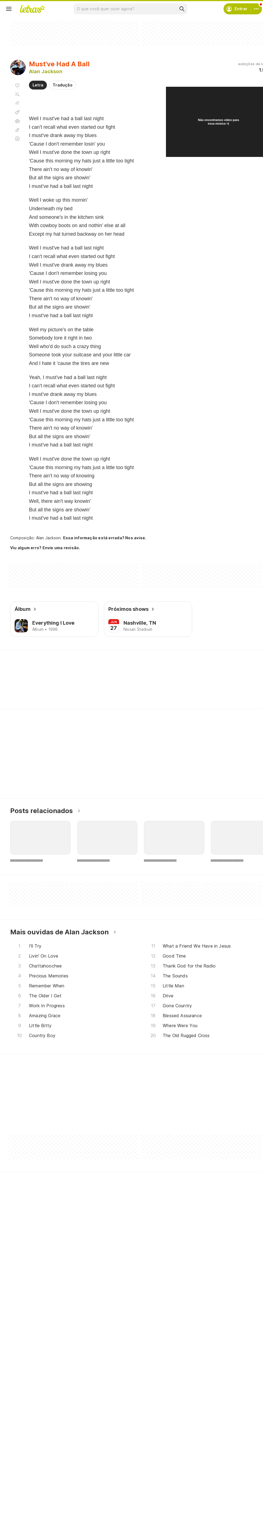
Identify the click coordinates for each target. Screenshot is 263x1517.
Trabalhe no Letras (212, 1513)
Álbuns (23, 1494)
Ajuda (200, 1474)
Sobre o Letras (208, 1504)
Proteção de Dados (212, 1494)
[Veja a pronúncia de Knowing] (58, 687)
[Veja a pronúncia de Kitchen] (91, 687)
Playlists (24, 1504)
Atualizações (28, 1513)
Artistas (24, 1484)
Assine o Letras (120, 1513)
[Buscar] (181, 8)
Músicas (24, 1474)
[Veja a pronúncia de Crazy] (120, 687)
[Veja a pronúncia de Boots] (147, 687)
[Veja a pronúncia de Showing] (25, 687)
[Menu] (9, 8)
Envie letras (116, 1494)
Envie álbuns (117, 1484)
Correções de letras (124, 1504)
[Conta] (256, 8)
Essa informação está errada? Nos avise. (100, 537)
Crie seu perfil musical (126, 1474)
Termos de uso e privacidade (222, 1484)
